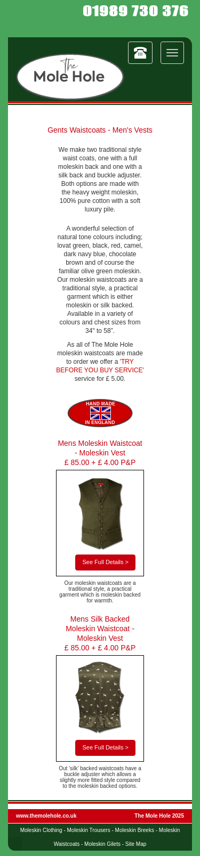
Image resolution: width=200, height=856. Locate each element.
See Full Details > (105, 562)
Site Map (135, 844)
